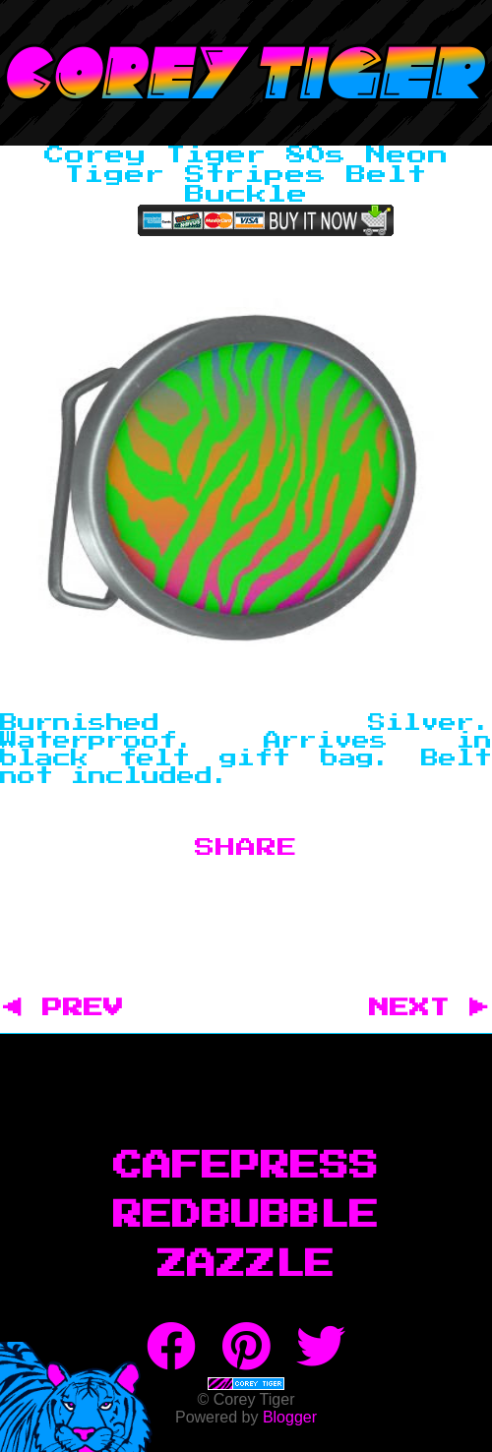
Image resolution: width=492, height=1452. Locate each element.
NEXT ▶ (429, 1008)
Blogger (290, 1417)
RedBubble (246, 1216)
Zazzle (246, 1265)
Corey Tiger (246, 73)
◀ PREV (73, 1008)
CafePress (246, 1166)
